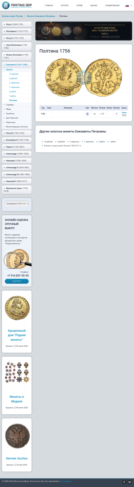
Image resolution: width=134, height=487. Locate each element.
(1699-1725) (13, 24)
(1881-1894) (17, 174)
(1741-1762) (15, 64)
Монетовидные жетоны (16, 127)
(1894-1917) (15, 181)
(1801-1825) (16, 153)
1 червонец (14, 87)
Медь (7, 109)
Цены (124, 112)
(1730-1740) (15, 46)
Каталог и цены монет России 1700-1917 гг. (63, 146)
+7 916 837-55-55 (18, 275)
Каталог (65, 5)
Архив (79, 5)
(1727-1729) (14, 38)
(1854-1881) (16, 167)
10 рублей (13, 74)
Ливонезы (10, 122)
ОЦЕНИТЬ (16, 281)
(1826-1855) (15, 160)
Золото (8, 69)
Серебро (9, 105)
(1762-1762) (14, 133)
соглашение (65, 481)
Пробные (9, 113)
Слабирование (112, 5)
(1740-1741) (16, 56)
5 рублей (13, 78)
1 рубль (12, 96)
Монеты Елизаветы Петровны (41, 16)
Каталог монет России (12, 16)
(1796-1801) (14, 147)
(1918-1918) (16, 189)
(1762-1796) (16, 140)
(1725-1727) (16, 31)
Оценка (93, 5)
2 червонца (14, 83)
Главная (49, 5)
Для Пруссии (11, 118)
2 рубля (12, 91)
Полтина (13, 100)
